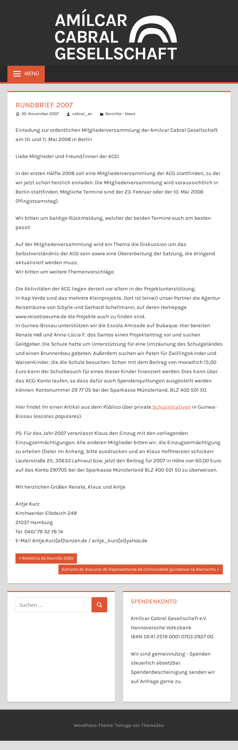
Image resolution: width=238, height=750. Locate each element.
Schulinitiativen (171, 407)
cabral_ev (82, 113)
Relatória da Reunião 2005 (48, 559)
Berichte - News (120, 113)
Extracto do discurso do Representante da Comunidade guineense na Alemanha (139, 570)
